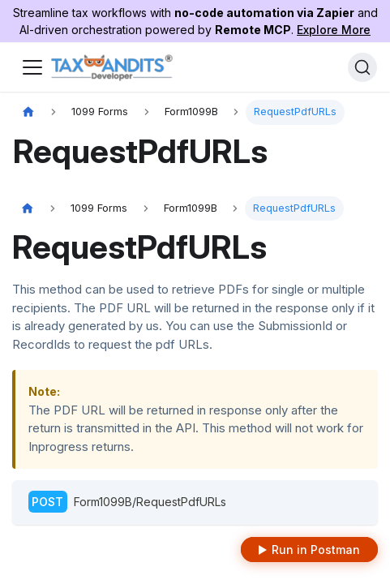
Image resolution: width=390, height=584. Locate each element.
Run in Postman (316, 549)
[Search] (362, 67)
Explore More (334, 29)
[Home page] (28, 112)
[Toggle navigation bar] (32, 67)
